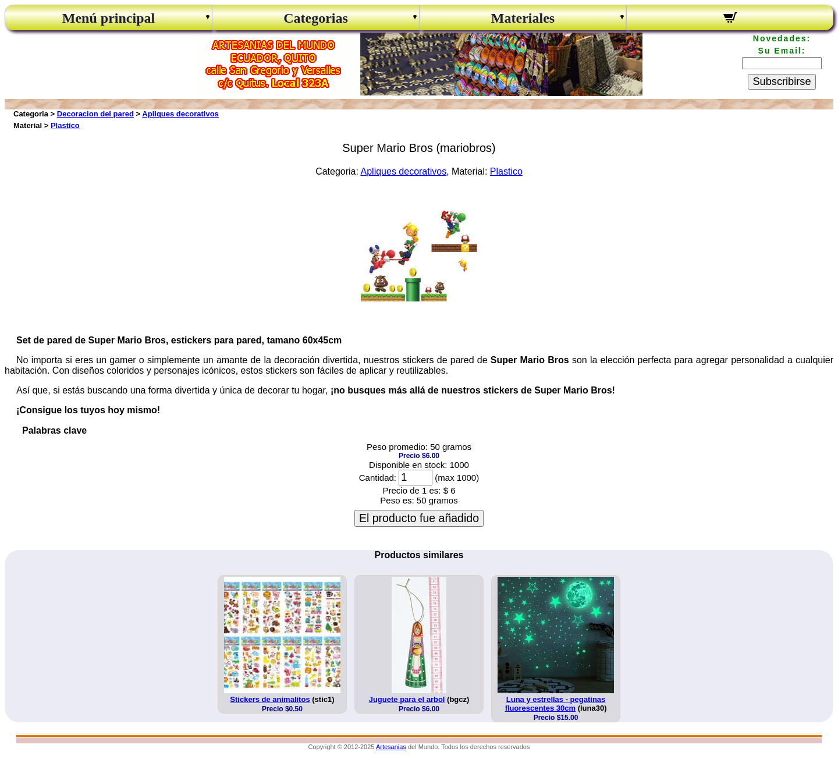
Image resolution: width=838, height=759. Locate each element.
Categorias (315, 18)
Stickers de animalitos (270, 699)
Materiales (523, 18)
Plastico (65, 125)
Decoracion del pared (95, 113)
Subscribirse (781, 81)
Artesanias (391, 746)
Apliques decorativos (180, 113)
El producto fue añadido (419, 518)
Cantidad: (377, 478)
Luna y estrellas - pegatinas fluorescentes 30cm (555, 703)
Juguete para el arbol (407, 699)
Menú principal (108, 18)
